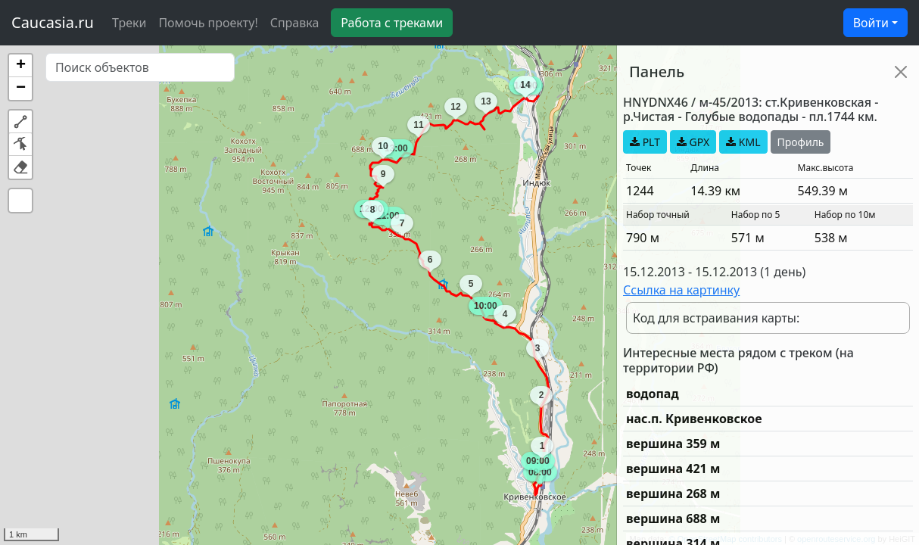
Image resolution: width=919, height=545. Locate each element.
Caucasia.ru (52, 22)
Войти (871, 22)
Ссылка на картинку (681, 290)
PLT (645, 142)
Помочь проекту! (207, 22)
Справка (294, 22)
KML (743, 142)
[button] (20, 65)
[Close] (901, 72)
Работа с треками (392, 22)
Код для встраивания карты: (716, 318)
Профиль (800, 142)
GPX (693, 142)
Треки (129, 22)
